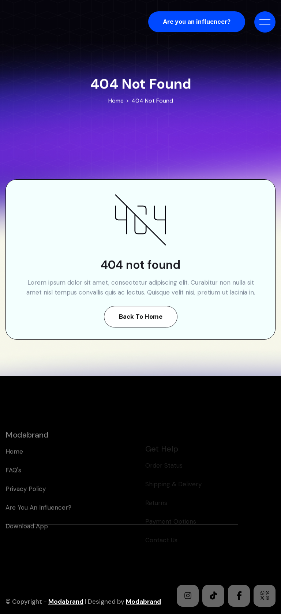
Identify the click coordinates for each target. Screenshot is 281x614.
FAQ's (13, 484)
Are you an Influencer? (38, 521)
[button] (265, 22)
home (14, 465)
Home (116, 101)
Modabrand (65, 602)
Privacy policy (25, 503)
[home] (52, 22)
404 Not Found (152, 101)
